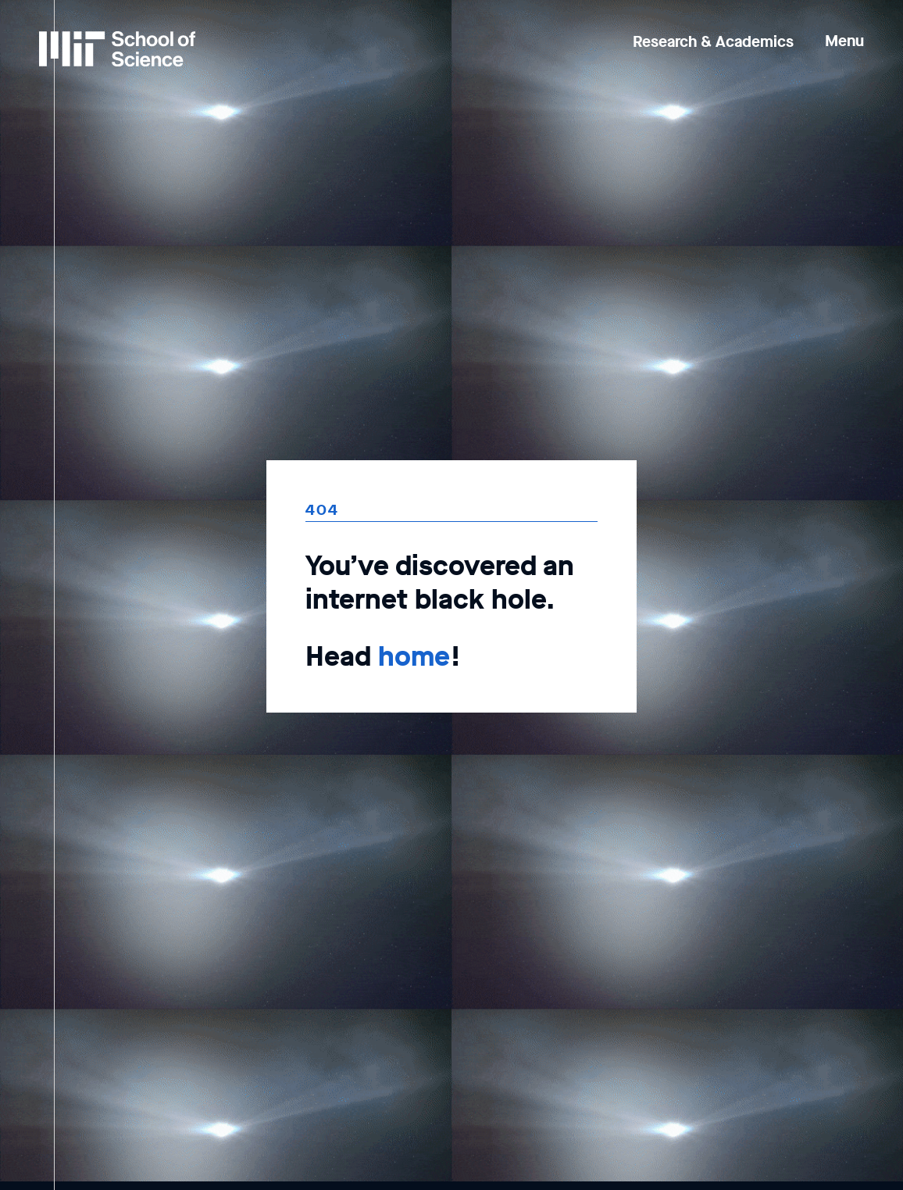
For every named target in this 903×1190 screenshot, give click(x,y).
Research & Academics (713, 41)
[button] (844, 30)
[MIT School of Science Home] (117, 48)
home (414, 656)
